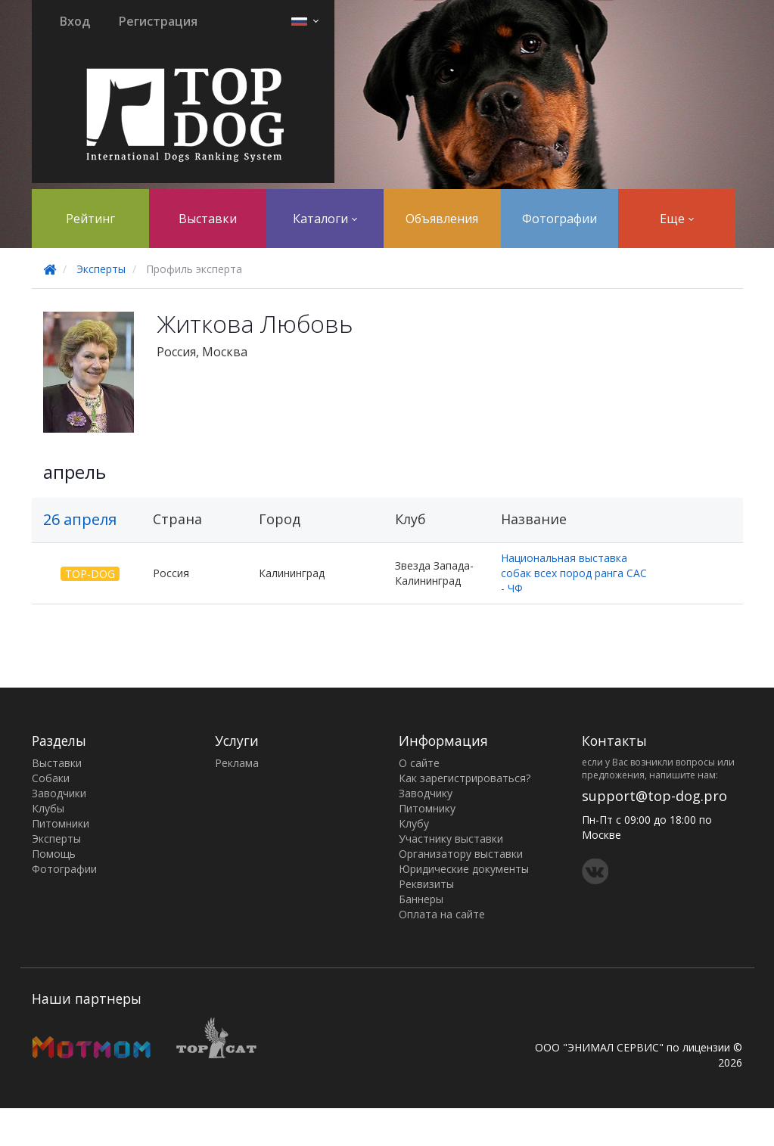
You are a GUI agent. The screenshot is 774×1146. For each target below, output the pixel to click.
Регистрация (158, 21)
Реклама (237, 763)
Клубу (414, 823)
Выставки (208, 218)
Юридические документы (464, 869)
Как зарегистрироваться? (464, 778)
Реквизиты (426, 884)
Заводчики (59, 793)
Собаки (51, 778)
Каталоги (325, 218)
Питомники (60, 823)
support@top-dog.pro (654, 796)
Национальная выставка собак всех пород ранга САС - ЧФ (574, 573)
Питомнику (427, 808)
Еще (677, 218)
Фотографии (559, 218)
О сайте (419, 763)
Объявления (442, 218)
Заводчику (425, 793)
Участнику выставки (451, 838)
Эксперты (101, 269)
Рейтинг (90, 218)
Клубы (48, 808)
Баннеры (421, 899)
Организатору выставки (461, 853)
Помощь (54, 853)
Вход (75, 21)
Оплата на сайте (442, 914)
